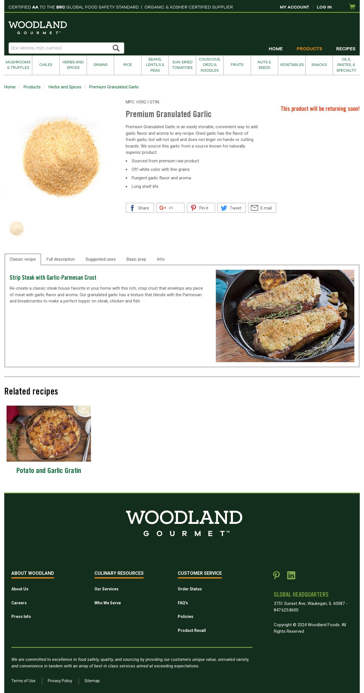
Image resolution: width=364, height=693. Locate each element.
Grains (100, 64)
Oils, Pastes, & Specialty (346, 65)
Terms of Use (23, 681)
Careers (19, 603)
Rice (127, 64)
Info (161, 259)
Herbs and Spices (73, 65)
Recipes (345, 49)
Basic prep (136, 259)
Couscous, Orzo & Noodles (210, 65)
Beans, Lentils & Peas (155, 65)
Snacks (319, 64)
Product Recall (192, 630)
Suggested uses (101, 259)
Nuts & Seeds (264, 65)
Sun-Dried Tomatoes (182, 65)
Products (309, 49)
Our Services (106, 589)
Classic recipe (23, 259)
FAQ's (183, 603)
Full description (61, 259)
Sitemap (92, 681)
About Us (19, 589)
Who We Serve (107, 603)
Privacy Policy (60, 681)
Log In (324, 7)
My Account (294, 7)
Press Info (21, 616)
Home (276, 49)
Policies (185, 616)
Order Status (190, 589)
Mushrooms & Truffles (18, 65)
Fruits (237, 64)
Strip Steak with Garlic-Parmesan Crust (53, 278)
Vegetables (292, 64)
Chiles (45, 64)
